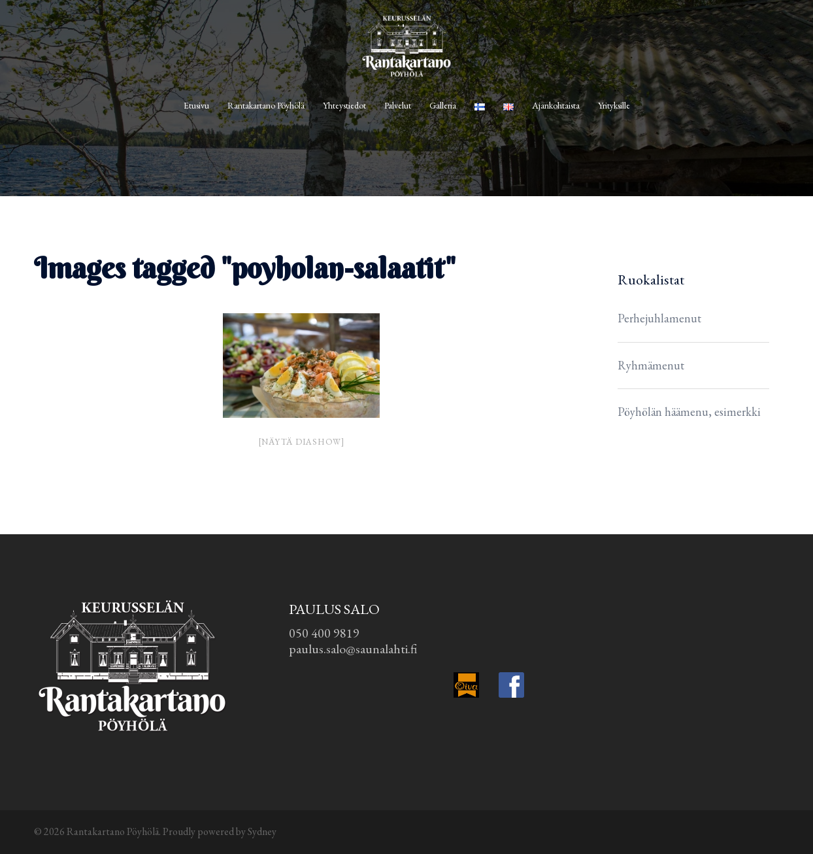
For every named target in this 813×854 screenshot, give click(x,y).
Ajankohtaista (556, 105)
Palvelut (397, 105)
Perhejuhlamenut (659, 318)
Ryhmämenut (651, 365)
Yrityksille (614, 105)
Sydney (262, 831)
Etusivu (196, 105)
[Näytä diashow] (301, 441)
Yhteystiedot (344, 105)
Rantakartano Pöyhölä (266, 105)
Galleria (442, 105)
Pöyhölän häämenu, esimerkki (689, 411)
